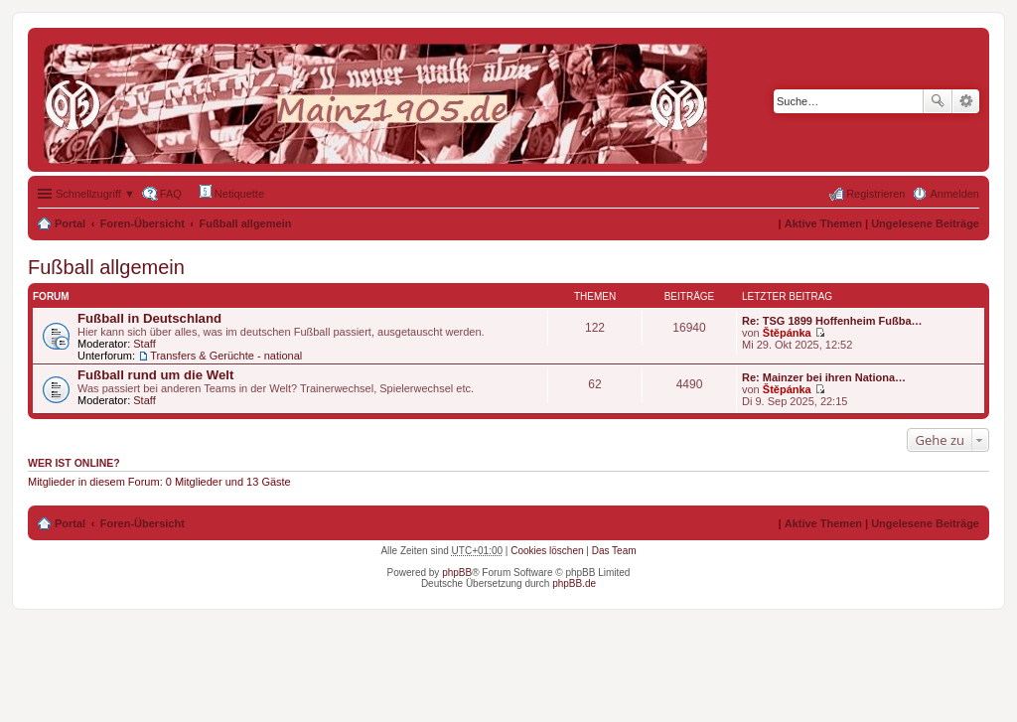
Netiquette (232, 192)
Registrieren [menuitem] (875, 194)
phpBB (457, 572)
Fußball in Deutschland (149, 318)
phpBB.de (574, 583)
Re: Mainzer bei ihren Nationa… (824, 377)
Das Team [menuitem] (614, 550)
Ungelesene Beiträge (925, 223)
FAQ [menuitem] (171, 194)
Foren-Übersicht (142, 223)
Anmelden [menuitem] (954, 194)
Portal (70, 223)
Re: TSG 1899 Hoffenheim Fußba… (832, 321)
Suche (937, 101)
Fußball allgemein (246, 223)
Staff (144, 344)
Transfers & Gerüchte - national (226, 355)
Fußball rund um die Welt (155, 374)
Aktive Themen (823, 223)
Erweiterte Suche (965, 101)
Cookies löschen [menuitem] (546, 550)
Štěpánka (787, 333)
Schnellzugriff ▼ (95, 194)
